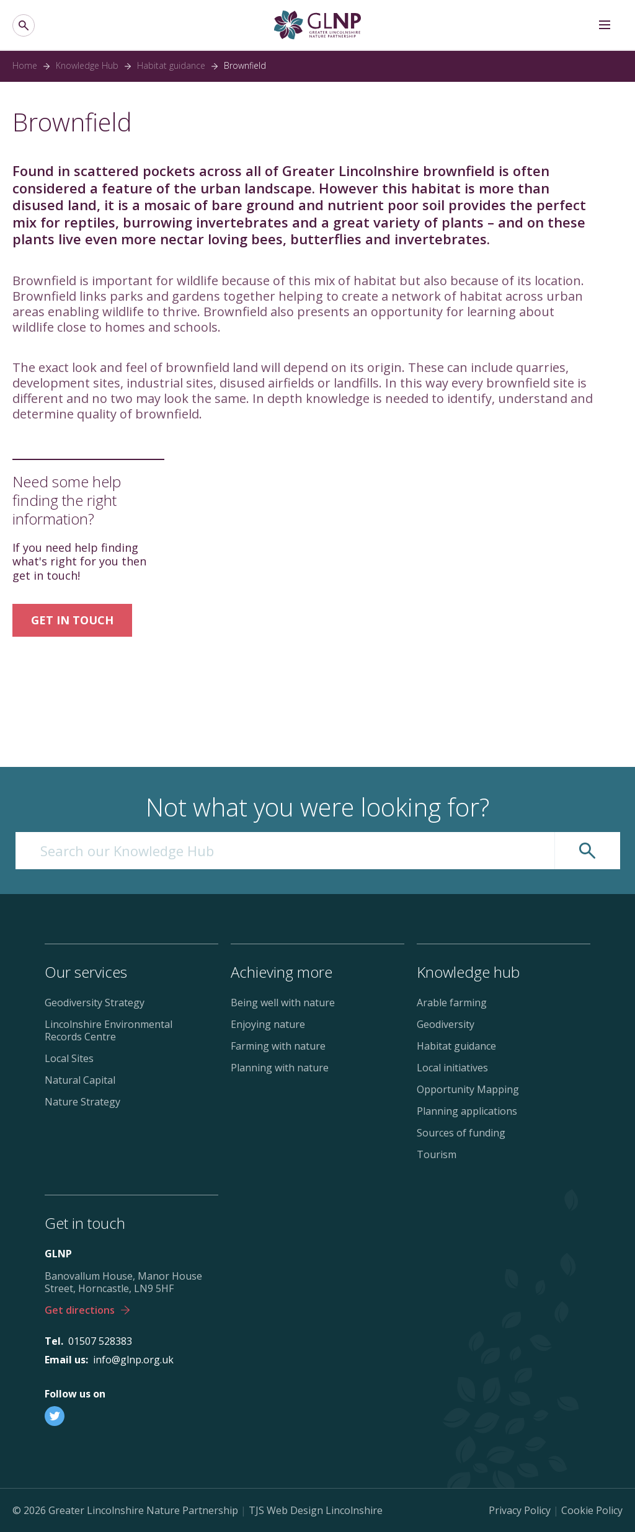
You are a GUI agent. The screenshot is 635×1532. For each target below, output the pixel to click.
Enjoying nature (268, 1024)
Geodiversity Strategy (94, 1002)
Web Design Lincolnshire (325, 1510)
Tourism (436, 1154)
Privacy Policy (520, 1510)
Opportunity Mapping (468, 1089)
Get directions (87, 1310)
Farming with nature (278, 1046)
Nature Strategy (82, 1102)
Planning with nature (280, 1067)
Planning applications (467, 1111)
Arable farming (452, 1002)
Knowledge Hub (87, 65)
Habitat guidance (171, 65)
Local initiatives (452, 1067)
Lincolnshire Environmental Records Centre (108, 1030)
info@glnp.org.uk (133, 1359)
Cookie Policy (592, 1510)
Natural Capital (80, 1080)
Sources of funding (461, 1133)
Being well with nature (283, 1002)
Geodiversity (445, 1024)
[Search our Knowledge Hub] (285, 850)
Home (24, 65)
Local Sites (69, 1058)
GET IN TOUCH (72, 620)
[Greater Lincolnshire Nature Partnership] (317, 25)
